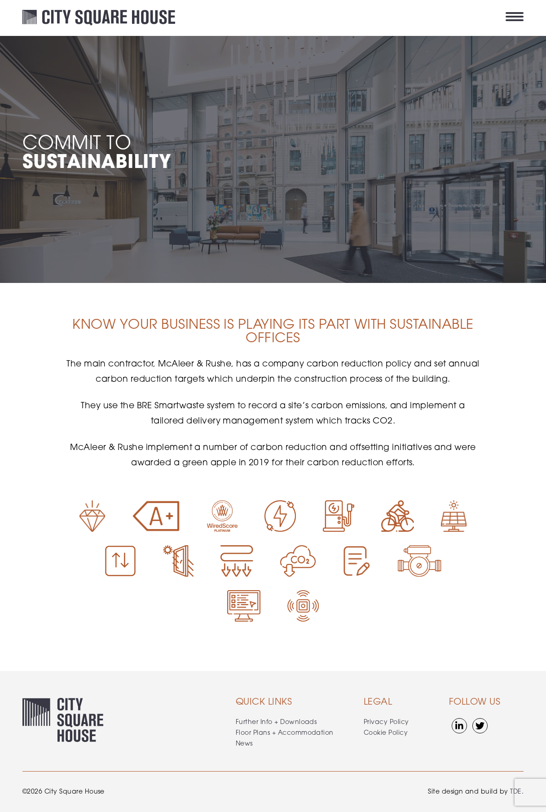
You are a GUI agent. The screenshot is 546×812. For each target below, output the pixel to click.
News (244, 744)
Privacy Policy (386, 722)
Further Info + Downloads (276, 722)
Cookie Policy (386, 733)
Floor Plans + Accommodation (285, 733)
